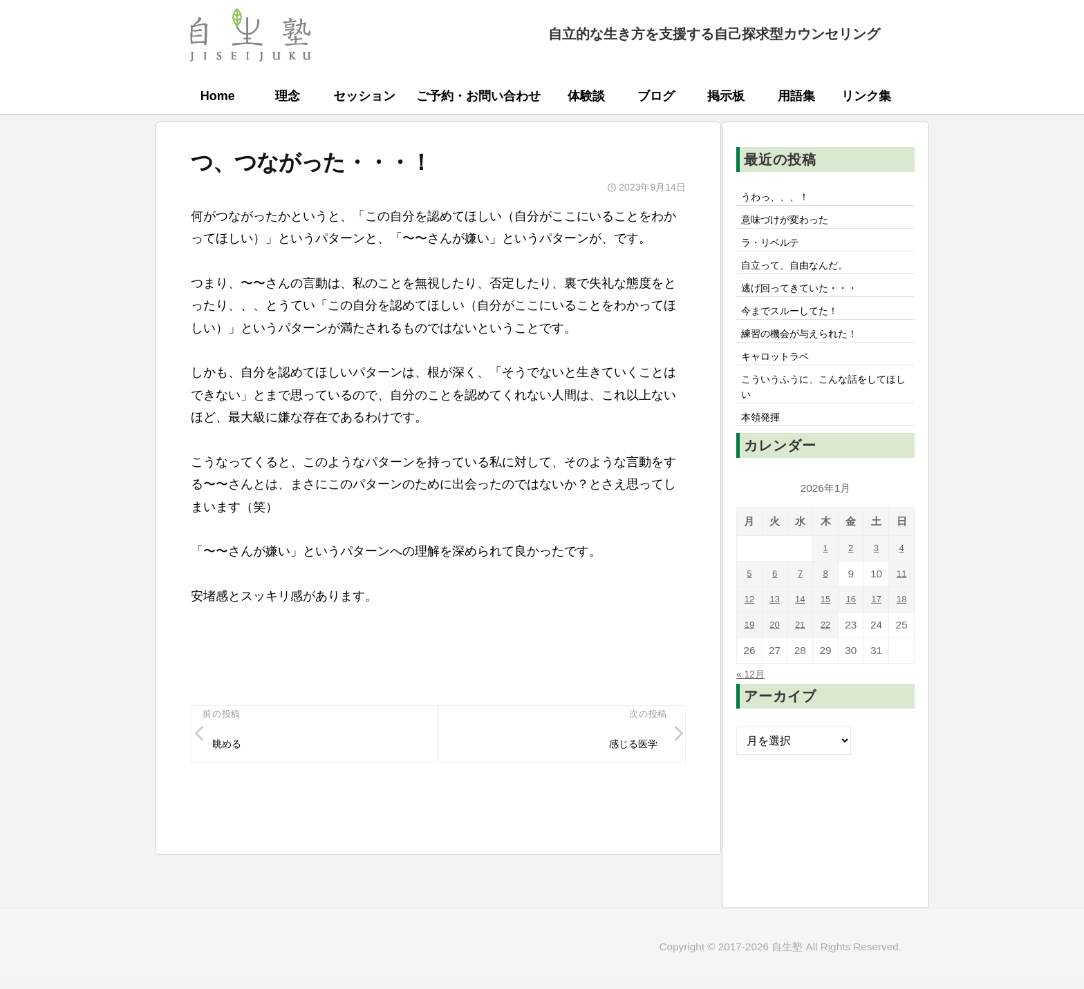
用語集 (796, 96)
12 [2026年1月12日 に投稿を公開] (749, 628)
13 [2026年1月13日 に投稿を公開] (775, 628)
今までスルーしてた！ (797, 325)
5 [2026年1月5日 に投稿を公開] (750, 602)
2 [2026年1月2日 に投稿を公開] (851, 577)
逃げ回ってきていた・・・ (808, 300)
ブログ (656, 96)
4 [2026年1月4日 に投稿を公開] (902, 577)
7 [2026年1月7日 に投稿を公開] (800, 602)
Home (217, 96)
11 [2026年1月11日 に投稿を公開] (902, 602)
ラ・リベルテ (775, 248)
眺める (230, 747)
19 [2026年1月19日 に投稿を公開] (749, 654)
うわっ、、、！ (780, 198)
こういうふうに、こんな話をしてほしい (825, 411)
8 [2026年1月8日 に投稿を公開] (826, 602)
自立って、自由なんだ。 (802, 274)
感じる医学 (628, 747)
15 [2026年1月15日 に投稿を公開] (825, 628)
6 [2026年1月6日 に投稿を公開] (775, 602)
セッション (364, 96)
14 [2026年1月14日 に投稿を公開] (800, 628)
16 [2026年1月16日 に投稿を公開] (851, 628)
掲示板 (726, 96)
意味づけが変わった (791, 224)
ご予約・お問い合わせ (478, 96)
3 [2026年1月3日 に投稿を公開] (876, 577)
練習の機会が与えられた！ (808, 351)
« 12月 (752, 702)
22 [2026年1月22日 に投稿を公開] (825, 654)
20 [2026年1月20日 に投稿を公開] (775, 654)
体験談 (586, 96)
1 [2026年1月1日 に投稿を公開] (826, 577)
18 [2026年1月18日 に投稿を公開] (902, 628)
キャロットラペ (780, 376)
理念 (287, 96)
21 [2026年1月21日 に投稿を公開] (800, 654)
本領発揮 (764, 445)
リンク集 (866, 96)
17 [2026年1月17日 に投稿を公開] (876, 628)
